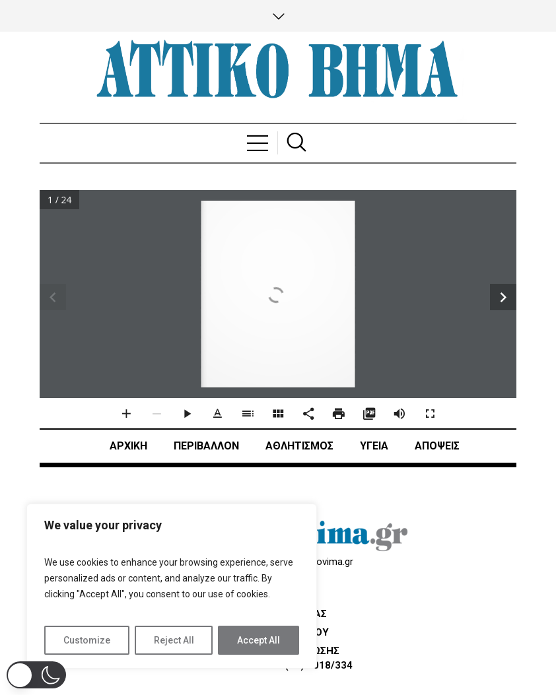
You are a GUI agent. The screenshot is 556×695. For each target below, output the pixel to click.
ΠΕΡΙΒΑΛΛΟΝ (206, 446)
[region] (171, 586)
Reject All (174, 640)
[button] (36, 674)
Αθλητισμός (299, 446)
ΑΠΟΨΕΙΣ (437, 446)
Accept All (258, 640)
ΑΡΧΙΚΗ (128, 446)
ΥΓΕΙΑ (374, 446)
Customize (86, 640)
